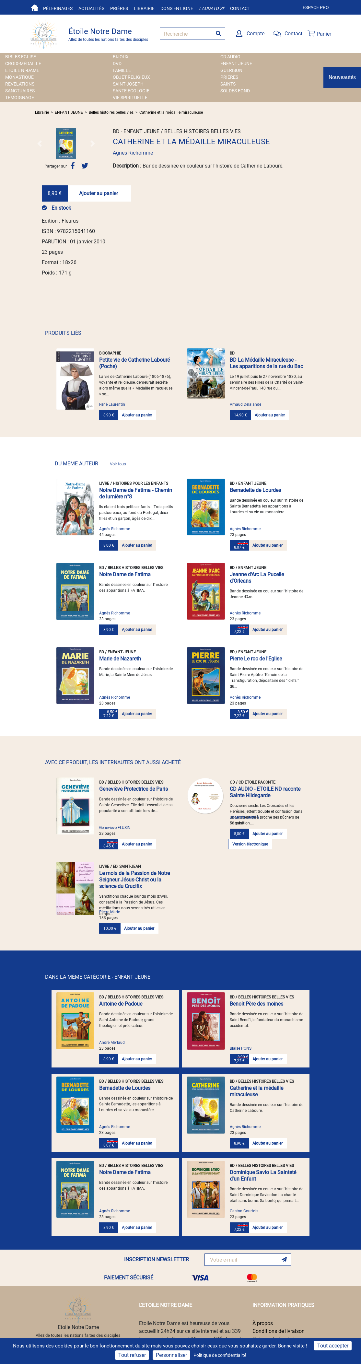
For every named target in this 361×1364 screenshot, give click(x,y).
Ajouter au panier (98, 193)
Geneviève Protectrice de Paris (133, 789)
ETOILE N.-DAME (22, 70)
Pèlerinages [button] (58, 8)
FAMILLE (122, 70)
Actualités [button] (91, 8)
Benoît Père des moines (256, 1004)
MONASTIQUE (19, 77)
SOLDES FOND (235, 90)
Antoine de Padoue (120, 1004)
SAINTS (228, 84)
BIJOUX (121, 56)
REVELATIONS (19, 84)
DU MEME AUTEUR (90, 463)
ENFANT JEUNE (236, 63)
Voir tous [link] (118, 463)
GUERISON (231, 70)
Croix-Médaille (23, 63)
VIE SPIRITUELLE (130, 97)
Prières (119, 8)
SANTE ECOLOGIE (131, 90)
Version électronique (250, 844)
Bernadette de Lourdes (255, 490)
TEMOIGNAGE (19, 97)
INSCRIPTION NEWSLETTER (156, 1259)
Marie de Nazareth (120, 659)
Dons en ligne (176, 8)
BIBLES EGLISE (20, 56)
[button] (39, 143)
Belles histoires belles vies (111, 112)
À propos (262, 1323)
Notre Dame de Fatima (125, 574)
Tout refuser (132, 1355)
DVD (117, 63)
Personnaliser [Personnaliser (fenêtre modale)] (171, 1355)
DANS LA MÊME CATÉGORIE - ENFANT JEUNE (97, 977)
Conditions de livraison (278, 1331)
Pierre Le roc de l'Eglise (256, 659)
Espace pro (316, 7)
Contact (240, 8)
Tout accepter (332, 1346)
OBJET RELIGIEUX (131, 77)
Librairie (144, 8)
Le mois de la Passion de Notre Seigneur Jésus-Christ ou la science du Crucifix (134, 879)
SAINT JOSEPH (128, 84)
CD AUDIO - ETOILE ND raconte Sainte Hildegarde (265, 792)
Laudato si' (211, 8)
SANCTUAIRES (20, 90)
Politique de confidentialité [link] (219, 1355)
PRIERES (229, 77)
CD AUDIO (230, 56)
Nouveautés (342, 77)
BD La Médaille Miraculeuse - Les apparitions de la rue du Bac (266, 363)
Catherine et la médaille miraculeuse (171, 112)
